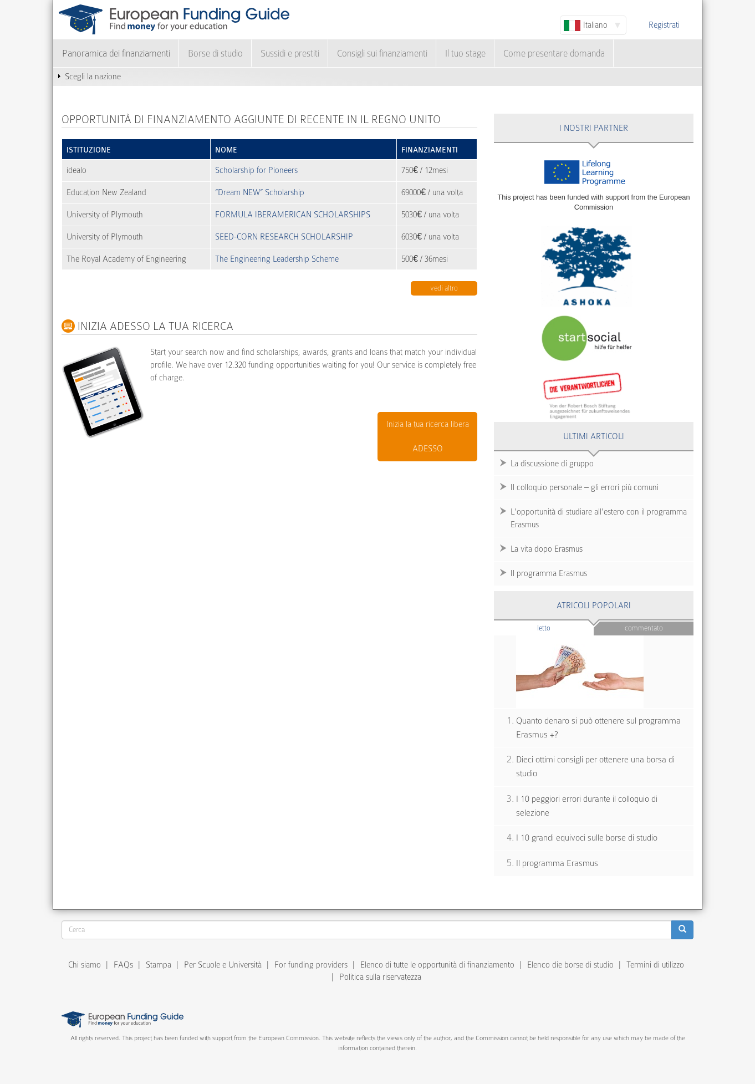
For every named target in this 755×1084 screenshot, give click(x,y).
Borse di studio (215, 53)
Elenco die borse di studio (570, 964)
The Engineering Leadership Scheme (277, 259)
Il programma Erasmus (549, 573)
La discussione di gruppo (552, 463)
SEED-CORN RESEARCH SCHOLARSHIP (284, 236)
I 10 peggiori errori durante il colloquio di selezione (586, 806)
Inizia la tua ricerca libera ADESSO (427, 437)
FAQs (123, 964)
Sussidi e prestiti (290, 53)
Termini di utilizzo (655, 964)
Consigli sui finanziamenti (382, 53)
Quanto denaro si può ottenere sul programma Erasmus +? (598, 728)
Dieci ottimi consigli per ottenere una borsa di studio (595, 766)
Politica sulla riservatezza (380, 977)
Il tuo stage (465, 53)
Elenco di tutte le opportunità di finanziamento (437, 964)
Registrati (664, 25)
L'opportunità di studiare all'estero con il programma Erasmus (599, 518)
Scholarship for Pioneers (256, 170)
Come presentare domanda (554, 53)
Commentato (644, 628)
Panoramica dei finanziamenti (116, 53)
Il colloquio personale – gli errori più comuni (585, 487)
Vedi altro (444, 288)
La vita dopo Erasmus (547, 548)
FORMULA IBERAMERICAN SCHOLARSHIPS (292, 214)
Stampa (158, 964)
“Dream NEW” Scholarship (259, 192)
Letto (565, 627)
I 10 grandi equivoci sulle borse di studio (586, 838)
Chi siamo (84, 964)
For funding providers (311, 964)
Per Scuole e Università (223, 964)
